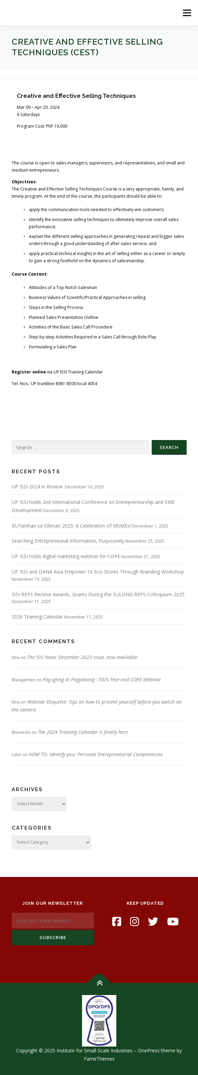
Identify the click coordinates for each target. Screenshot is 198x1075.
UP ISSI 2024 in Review (38, 486)
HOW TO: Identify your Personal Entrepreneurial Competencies (95, 754)
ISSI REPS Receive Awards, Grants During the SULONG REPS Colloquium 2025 (98, 594)
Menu (186, 13)
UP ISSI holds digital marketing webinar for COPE (66, 556)
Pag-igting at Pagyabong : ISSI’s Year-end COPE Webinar (102, 679)
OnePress (149, 1050)
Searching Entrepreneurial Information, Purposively (68, 541)
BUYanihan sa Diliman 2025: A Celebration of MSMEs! (71, 525)
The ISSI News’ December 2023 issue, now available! (82, 657)
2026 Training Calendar (37, 616)
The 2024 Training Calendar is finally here (83, 732)
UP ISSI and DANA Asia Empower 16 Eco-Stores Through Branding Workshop (98, 571)
